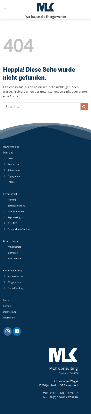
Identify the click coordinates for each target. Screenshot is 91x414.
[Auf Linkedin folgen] (17, 331)
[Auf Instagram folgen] (7, 331)
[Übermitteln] (84, 106)
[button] (5, 7)
